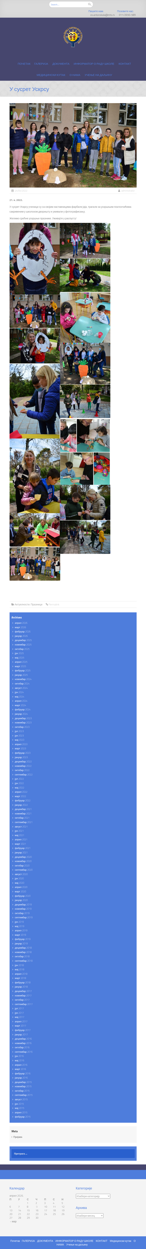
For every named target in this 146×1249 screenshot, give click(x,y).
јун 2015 (19, 1104)
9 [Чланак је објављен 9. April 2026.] (37, 1207)
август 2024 (21, 688)
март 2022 (20, 796)
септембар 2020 (24, 870)
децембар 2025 (23, 640)
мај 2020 (19, 883)
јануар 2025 (21, 675)
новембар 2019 (23, 909)
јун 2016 (19, 1056)
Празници (36, 604)
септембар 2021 (24, 822)
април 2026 (21, 623)
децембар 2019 (23, 904)
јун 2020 (19, 878)
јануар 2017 (21, 1034)
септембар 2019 (24, 917)
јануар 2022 (21, 805)
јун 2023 (19, 735)
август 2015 (21, 1099)
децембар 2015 (23, 1082)
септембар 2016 (24, 1052)
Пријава (17, 1137)
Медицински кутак (51, 75)
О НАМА (75, 75)
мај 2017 (19, 1017)
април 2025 (21, 662)
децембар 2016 (23, 1039)
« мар (13, 1221)
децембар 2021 (23, 809)
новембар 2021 (23, 813)
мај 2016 (19, 1060)
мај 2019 (19, 926)
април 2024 (21, 701)
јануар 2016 (21, 1078)
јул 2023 (19, 731)
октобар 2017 (22, 1000)
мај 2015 (19, 1108)
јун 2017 (19, 1013)
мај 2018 (19, 969)
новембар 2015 (23, 1086)
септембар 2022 (24, 774)
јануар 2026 (21, 636)
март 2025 (20, 666)
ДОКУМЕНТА (60, 64)
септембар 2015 (24, 1095)
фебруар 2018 (23, 982)
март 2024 (20, 705)
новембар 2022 (23, 766)
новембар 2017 (23, 995)
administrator (128, 190)
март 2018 (20, 978)
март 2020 (20, 891)
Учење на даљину (98, 75)
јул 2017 (19, 1008)
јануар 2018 (21, 987)
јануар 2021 (21, 852)
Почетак (24, 64)
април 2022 (21, 792)
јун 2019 (19, 922)
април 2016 (21, 1065)
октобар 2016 (22, 1047)
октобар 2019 (22, 913)
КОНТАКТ (125, 64)
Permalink (54, 604)
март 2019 (20, 935)
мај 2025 (19, 657)
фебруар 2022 (23, 800)
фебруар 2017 (23, 1030)
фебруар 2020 (23, 896)
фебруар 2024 (23, 709)
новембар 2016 (23, 1043)
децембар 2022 (23, 761)
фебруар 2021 (23, 848)
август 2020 (21, 874)
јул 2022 (19, 779)
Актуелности (22, 604)
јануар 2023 (21, 757)
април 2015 (21, 1112)
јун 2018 (19, 965)
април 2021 (21, 839)
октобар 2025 (22, 649)
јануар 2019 (21, 943)
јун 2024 (19, 692)
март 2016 (20, 1069)
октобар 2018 (22, 956)
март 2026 (20, 627)
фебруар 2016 (23, 1073)
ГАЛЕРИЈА (41, 64)
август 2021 (21, 826)
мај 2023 (19, 740)
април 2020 (21, 887)
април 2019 (21, 930)
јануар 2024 (21, 714)
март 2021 (20, 844)
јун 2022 (19, 783)
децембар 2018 (23, 948)
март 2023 (20, 748)
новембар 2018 (23, 952)
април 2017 (21, 1021)
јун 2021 (19, 831)
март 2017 (20, 1025)
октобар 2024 (22, 683)
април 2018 (21, 974)
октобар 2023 (22, 727)
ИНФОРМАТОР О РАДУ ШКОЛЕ (94, 64)
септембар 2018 (24, 961)
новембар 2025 (23, 644)
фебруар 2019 (23, 939)
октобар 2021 (22, 818)
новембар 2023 (23, 722)
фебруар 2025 (23, 670)
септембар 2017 (24, 1004)
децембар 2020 (23, 857)
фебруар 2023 (23, 753)
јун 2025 (19, 653)
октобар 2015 (22, 1091)
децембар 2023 (23, 718)
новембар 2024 (23, 679)
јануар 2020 (21, 900)
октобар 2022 (22, 770)
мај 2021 (19, 835)
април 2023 (21, 744)
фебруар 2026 (23, 631)
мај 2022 (19, 787)
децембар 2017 (23, 991)
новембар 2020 (23, 861)
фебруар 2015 (23, 1116)
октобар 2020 (22, 865)
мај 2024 (19, 696)
